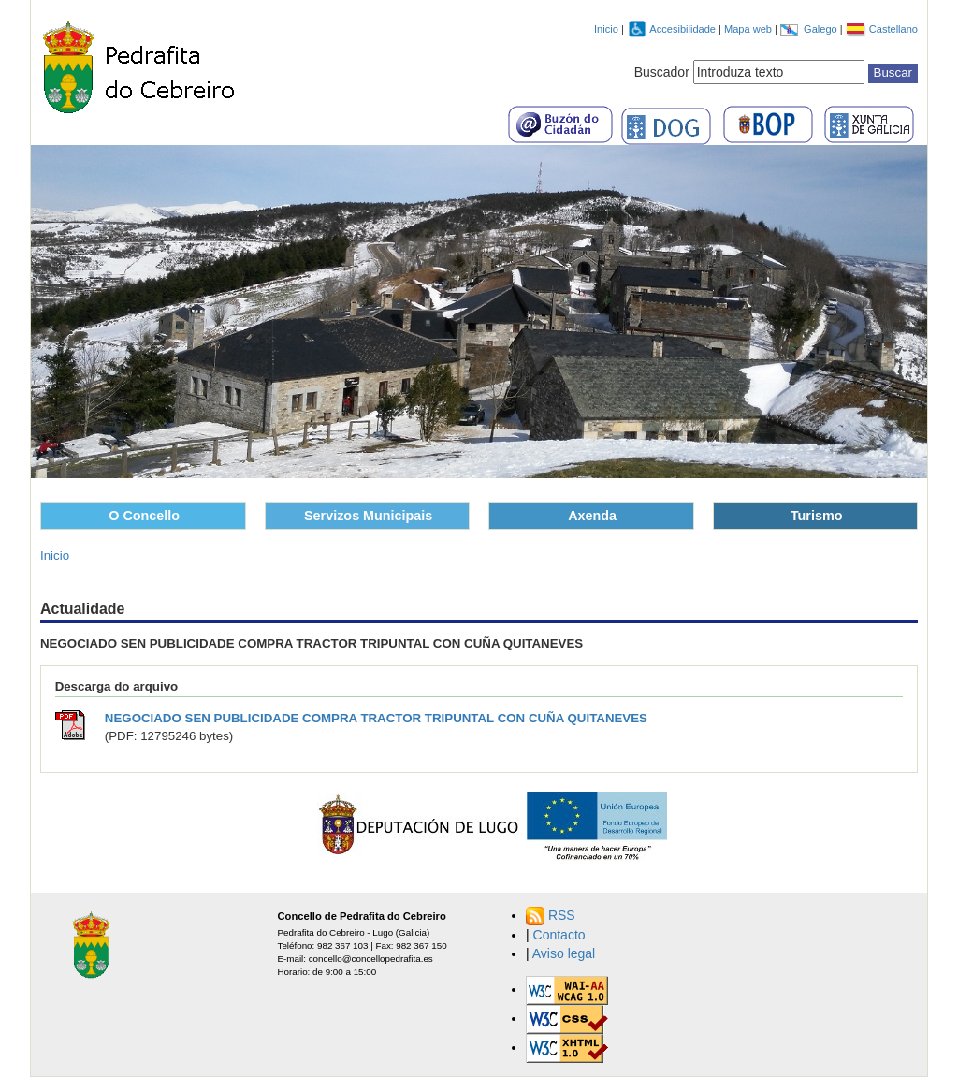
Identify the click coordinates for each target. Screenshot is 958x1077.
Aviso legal (563, 953)
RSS (561, 915)
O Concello (144, 515)
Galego (822, 29)
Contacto (559, 934)
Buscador (661, 72)
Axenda (592, 515)
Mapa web (749, 29)
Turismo (817, 515)
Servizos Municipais (368, 515)
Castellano (893, 29)
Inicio (606, 29)
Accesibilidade (683, 29)
